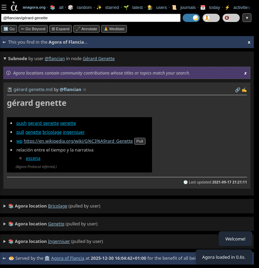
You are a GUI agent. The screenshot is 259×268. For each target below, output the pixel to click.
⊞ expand (60, 29)
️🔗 (237, 90)
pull (20, 132)
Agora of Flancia (67, 258)
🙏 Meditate (114, 29)
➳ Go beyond (33, 29)
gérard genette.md (32, 89)
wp (20, 141)
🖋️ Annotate (86, 29)
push (22, 123)
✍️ (244, 90)
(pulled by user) (54, 206)
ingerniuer (74, 132)
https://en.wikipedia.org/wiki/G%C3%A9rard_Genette (78, 141)
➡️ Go (9, 29)
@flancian (55, 58)
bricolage (52, 132)
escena (33, 158)
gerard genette (43, 123)
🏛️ (47, 258)
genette (68, 123)
